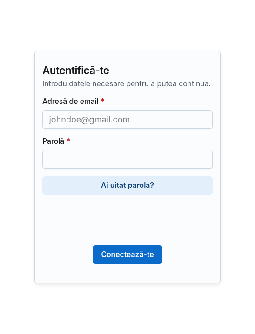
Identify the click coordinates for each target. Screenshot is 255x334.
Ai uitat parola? (127, 185)
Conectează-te (127, 254)
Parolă (56, 141)
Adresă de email (73, 101)
